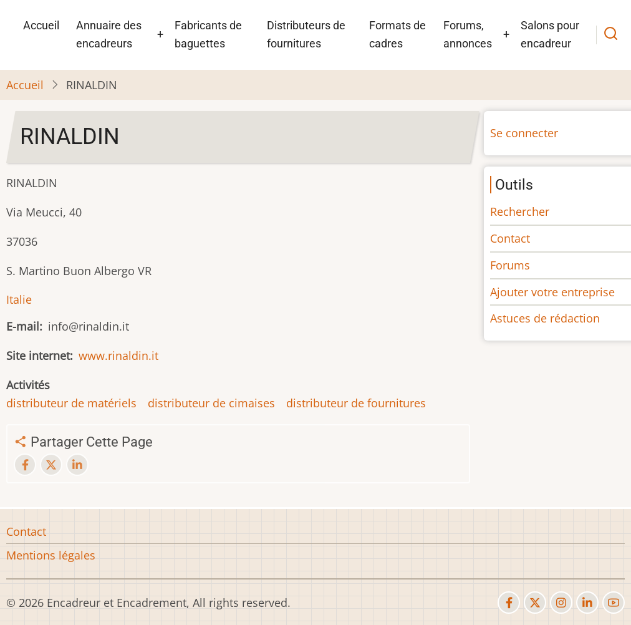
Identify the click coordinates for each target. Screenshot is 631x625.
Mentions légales (50, 555)
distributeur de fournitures (356, 402)
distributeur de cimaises (211, 402)
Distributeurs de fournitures (306, 34)
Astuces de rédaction (545, 318)
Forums (510, 265)
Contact (510, 238)
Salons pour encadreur (550, 34)
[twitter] (535, 602)
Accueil (41, 25)
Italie (19, 299)
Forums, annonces (467, 34)
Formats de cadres (397, 34)
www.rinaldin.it (118, 355)
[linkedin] (587, 602)
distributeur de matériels (71, 402)
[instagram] (561, 602)
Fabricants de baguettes (208, 34)
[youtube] (613, 602)
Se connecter (524, 132)
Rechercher (519, 211)
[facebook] (509, 602)
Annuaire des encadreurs (109, 34)
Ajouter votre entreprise (552, 291)
